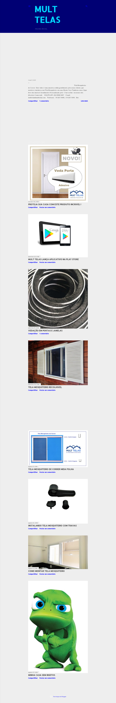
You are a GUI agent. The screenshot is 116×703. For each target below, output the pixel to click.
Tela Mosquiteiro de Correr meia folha (51, 469)
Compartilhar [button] (33, 101)
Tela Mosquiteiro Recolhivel (45, 387)
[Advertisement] (58, 121)
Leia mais (84, 101)
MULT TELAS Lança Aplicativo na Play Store (53, 259)
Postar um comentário (47, 207)
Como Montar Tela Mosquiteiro (46, 571)
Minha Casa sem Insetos (41, 675)
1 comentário (44, 101)
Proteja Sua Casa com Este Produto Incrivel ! (54, 204)
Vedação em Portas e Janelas (45, 330)
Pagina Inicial (41, 29)
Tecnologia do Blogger (58, 696)
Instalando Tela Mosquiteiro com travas (52, 525)
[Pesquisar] (86, 6)
